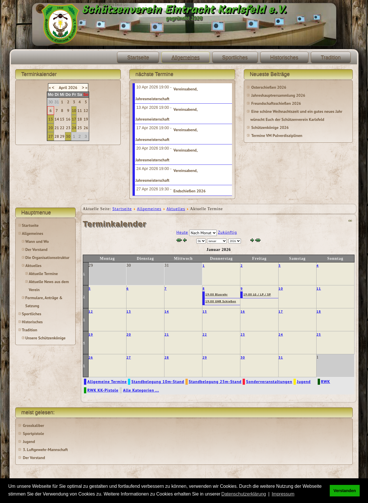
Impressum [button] (283, 494)
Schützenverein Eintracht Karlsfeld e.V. (184, 9)
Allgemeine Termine (107, 381)
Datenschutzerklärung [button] (243, 494)
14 (56, 119)
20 (50, 127)
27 (50, 136)
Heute (182, 232)
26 (86, 127)
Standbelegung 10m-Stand (157, 381)
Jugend (304, 381)
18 (79, 119)
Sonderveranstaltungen (269, 381)
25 (79, 127)
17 (74, 119)
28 (56, 136)
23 (68, 127)
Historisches (284, 57)
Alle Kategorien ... (141, 390)
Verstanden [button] (345, 490)
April (63, 87)
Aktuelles (33, 265)
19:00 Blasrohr (216, 294)
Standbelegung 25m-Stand (215, 381)
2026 (72, 87)
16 (68, 119)
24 (74, 127)
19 (86, 119)
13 (50, 119)
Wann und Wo (37, 241)
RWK (325, 381)
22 (62, 127)
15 (62, 119)
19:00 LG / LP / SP (257, 294)
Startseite (138, 57)
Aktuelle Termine (43, 273)
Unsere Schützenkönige (45, 338)
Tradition (331, 57)
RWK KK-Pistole (102, 390)
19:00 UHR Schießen (220, 301)
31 (281, 357)
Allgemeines (185, 57)
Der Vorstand (36, 249)
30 (68, 136)
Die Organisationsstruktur (47, 257)
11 (79, 110)
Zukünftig (227, 232)
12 (86, 110)
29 (62, 136)
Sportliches (235, 57)
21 (56, 127)
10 (74, 110)
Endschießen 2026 (189, 191)
